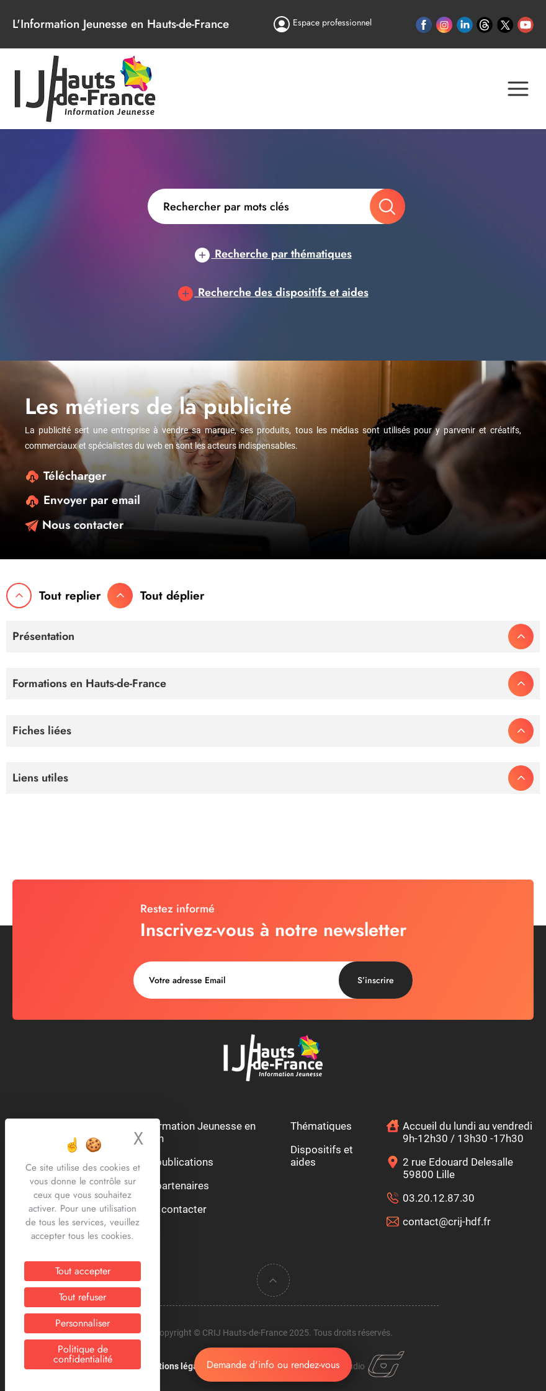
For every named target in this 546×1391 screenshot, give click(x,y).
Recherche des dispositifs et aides (273, 292)
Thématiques (321, 1126)
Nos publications (173, 1162)
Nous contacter (74, 524)
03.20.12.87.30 (439, 1198)
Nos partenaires (171, 1185)
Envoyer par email (82, 500)
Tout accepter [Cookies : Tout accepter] (82, 1271)
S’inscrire (375, 980)
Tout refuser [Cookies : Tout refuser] (82, 1297)
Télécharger (65, 475)
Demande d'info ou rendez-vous (273, 1364)
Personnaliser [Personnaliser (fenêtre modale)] (82, 1323)
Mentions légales (175, 1366)
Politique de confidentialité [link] (82, 1354)
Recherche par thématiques (273, 254)
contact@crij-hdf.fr (447, 1221)
